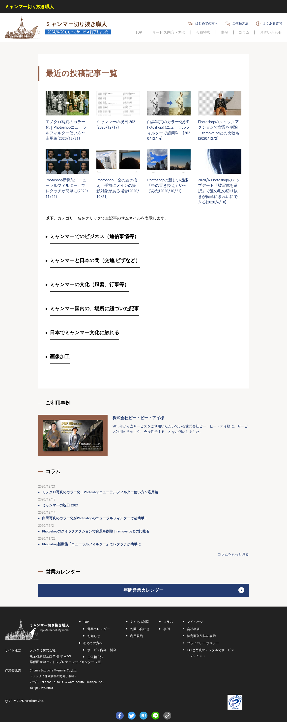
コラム (244, 32)
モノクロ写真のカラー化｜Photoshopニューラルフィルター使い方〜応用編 (100, 492)
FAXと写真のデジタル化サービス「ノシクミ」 (210, 653)
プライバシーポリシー (203, 643)
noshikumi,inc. (34, 701)
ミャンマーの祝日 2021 (60, 505)
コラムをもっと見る (233, 554)
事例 (224, 32)
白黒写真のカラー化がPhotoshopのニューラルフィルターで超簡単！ (95, 518)
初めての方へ (93, 643)
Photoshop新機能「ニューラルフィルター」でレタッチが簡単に (91, 544)
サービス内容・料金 (169, 32)
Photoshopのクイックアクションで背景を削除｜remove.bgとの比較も (95, 531)
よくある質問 (272, 23)
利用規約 (136, 636)
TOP (139, 32)
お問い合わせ (271, 32)
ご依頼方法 (240, 23)
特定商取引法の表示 (201, 636)
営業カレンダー (98, 629)
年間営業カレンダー (143, 590)
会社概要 (193, 629)
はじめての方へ (206, 23)
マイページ (195, 622)
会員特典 (203, 32)
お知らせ (93, 636)
